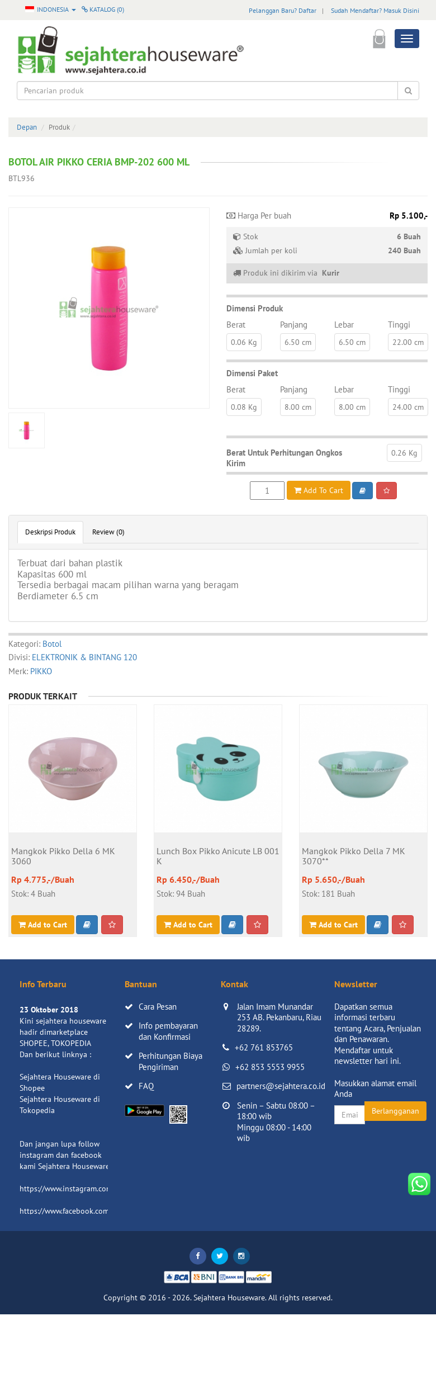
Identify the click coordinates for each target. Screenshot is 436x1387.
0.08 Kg (244, 407)
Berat (235, 324)
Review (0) (108, 532)
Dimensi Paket (252, 373)
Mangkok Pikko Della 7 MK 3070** (353, 856)
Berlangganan (395, 1111)
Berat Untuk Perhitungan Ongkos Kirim (284, 458)
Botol (51, 643)
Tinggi (399, 324)
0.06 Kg (244, 342)
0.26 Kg (404, 453)
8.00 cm (298, 407)
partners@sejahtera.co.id (280, 1086)
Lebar (344, 324)
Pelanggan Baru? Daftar (282, 10)
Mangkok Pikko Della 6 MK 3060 (63, 856)
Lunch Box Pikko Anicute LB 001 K (218, 856)
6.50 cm (298, 342)
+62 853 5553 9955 (270, 1067)
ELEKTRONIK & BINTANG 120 (84, 657)
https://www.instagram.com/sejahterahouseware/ (103, 1189)
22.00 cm (408, 342)
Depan (27, 127)
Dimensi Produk (254, 308)
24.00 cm (408, 407)
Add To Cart (318, 490)
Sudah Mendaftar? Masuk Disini (375, 10)
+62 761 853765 (264, 1047)
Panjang (293, 324)
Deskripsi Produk (50, 532)
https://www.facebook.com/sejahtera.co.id (90, 1211)
